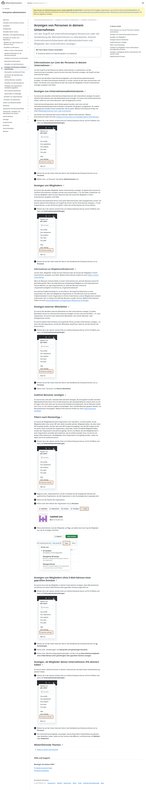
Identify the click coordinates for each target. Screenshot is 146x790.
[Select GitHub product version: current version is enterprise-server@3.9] (37, 3)
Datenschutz (67, 783)
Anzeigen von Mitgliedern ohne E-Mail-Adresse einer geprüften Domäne (62, 579)
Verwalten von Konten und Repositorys (67, 20)
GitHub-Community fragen (43, 768)
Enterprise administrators (14, 12)
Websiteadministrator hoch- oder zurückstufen (54, 111)
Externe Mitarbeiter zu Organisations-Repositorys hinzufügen (67, 300)
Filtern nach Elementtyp (48, 417)
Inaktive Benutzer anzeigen (50, 394)
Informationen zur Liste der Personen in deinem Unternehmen (60, 64)
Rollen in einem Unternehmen (47, 749)
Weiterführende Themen (48, 744)
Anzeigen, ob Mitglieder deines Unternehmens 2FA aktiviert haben (66, 663)
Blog (102, 783)
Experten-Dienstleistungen (91, 783)
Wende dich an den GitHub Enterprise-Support (125, 12)
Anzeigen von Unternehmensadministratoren (60, 91)
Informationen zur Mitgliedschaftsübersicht (55, 269)
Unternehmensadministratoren (43, 20)
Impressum (51, 783)
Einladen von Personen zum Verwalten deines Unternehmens (77, 117)
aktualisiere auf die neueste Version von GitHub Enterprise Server (90, 12)
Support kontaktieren (41, 771)
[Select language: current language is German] (143, 2)
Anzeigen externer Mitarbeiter (51, 306)
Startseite (6, 8)
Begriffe (59, 783)
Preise (80, 783)
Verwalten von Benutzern (88, 20)
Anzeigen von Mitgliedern (49, 185)
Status (74, 783)
